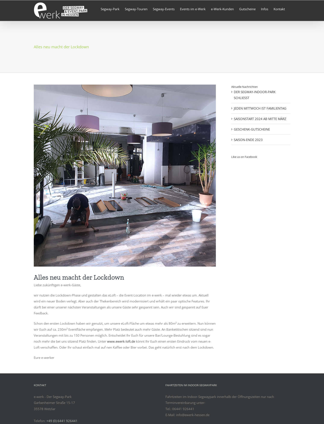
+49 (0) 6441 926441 (62, 421)
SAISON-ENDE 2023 (248, 140)
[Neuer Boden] (125, 176)
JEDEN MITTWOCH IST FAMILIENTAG (260, 108)
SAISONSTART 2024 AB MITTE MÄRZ (260, 119)
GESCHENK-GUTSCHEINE (252, 129)
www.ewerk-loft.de (121, 341)
